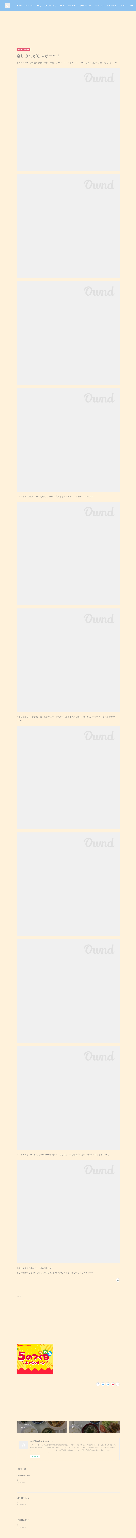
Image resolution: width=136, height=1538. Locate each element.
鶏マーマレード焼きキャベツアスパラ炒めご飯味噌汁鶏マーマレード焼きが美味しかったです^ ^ (48, 1480)
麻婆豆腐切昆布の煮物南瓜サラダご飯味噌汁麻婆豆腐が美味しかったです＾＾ (42, 1525)
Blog (42, 5)
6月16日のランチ (23, 1520)
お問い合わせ (89, 5)
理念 (66, 5)
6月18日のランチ (23, 1475)
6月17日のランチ (23, 1498)
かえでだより (54, 5)
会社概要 (75, 5)
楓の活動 (33, 5)
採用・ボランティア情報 (109, 5)
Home (22, 5)
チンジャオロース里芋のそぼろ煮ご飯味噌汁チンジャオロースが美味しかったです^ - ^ (45, 1502)
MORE (126, 5)
